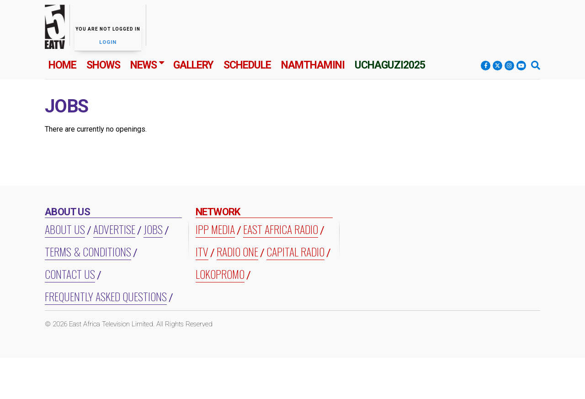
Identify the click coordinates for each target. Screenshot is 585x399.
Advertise (114, 229)
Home (62, 65)
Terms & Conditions (88, 251)
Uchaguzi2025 (390, 65)
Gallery (193, 65)
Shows (103, 65)
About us (65, 229)
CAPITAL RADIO (295, 251)
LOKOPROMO (220, 274)
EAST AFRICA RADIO (280, 229)
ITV (202, 251)
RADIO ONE (237, 251)
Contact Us (70, 274)
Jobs (153, 229)
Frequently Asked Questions (106, 296)
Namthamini (313, 65)
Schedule (247, 65)
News (143, 65)
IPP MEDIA (215, 229)
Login (108, 42)
